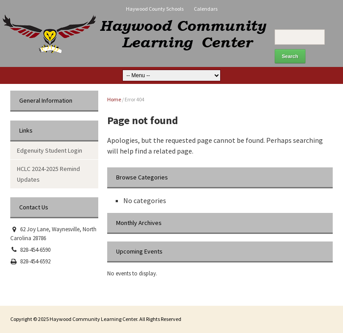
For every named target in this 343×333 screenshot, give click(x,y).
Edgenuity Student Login (49, 150)
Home (114, 99)
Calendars (206, 8)
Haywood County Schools (155, 8)
